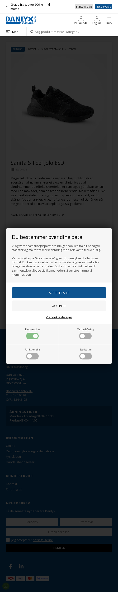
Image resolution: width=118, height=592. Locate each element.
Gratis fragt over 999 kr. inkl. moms (28, 6)
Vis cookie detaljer (59, 317)
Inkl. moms (103, 6)
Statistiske (85, 353)
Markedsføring (85, 333)
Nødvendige (32, 333)
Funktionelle (32, 353)
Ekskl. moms (84, 6)
